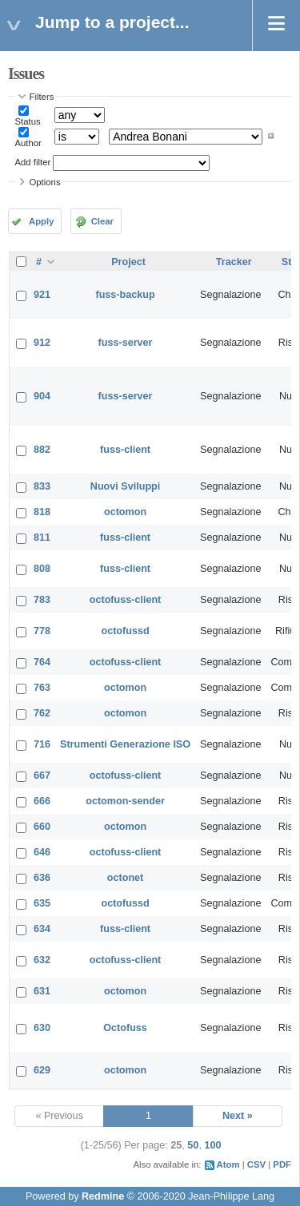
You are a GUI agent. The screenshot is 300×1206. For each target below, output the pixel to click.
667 (42, 775)
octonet (125, 877)
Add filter (33, 162)
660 (42, 826)
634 (42, 928)
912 (42, 342)
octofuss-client (126, 599)
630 (42, 1027)
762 (42, 713)
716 (42, 744)
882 (42, 449)
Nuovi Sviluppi (125, 486)
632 (42, 960)
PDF (282, 1164)
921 (42, 294)
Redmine (103, 1196)
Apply (41, 221)
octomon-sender (125, 801)
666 (42, 801)
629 (42, 1070)
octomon (125, 512)
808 (42, 568)
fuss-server (125, 342)
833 (42, 486)
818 (42, 512)
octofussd (125, 631)
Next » (237, 1115)
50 (192, 1145)
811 (42, 537)
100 (212, 1145)
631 (42, 991)
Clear (102, 221)
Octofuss (125, 1027)
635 (42, 903)
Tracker (234, 262)
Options (45, 182)
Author (28, 143)
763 (42, 687)
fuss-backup (124, 294)
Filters (42, 96)
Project (128, 262)
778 (42, 631)
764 (42, 662)
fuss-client (125, 449)
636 (42, 877)
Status (28, 121)
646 (42, 852)
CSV (256, 1164)
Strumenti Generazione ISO (125, 744)
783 (42, 599)
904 (42, 396)
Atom (228, 1164)
